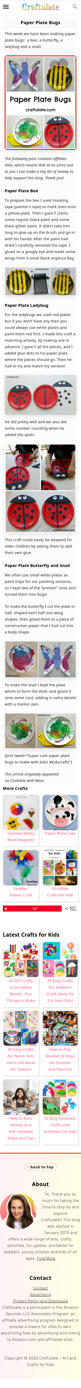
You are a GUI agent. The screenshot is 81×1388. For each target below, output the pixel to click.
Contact (40, 1288)
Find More (46, 1258)
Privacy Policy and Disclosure (40, 1301)
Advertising (40, 1294)
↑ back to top (40, 1167)
